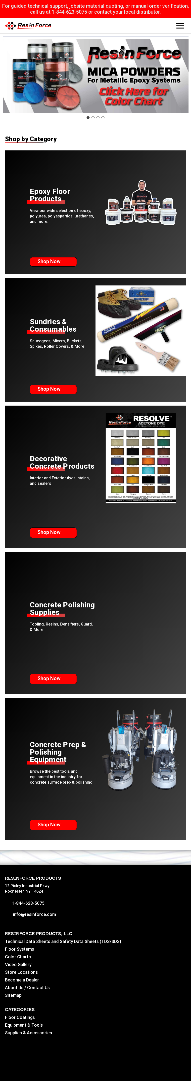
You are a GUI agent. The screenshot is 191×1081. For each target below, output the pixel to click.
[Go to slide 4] (102, 117)
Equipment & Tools (24, 1025)
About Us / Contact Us (27, 987)
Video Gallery (18, 964)
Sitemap (13, 995)
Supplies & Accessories (28, 1032)
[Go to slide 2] (93, 117)
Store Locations (21, 972)
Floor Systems (19, 949)
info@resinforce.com (30, 914)
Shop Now (53, 261)
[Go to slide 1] (88, 117)
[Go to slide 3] (97, 117)
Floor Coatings (20, 1017)
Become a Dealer (22, 979)
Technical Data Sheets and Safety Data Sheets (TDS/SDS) (63, 941)
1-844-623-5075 (25, 903)
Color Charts (18, 956)
